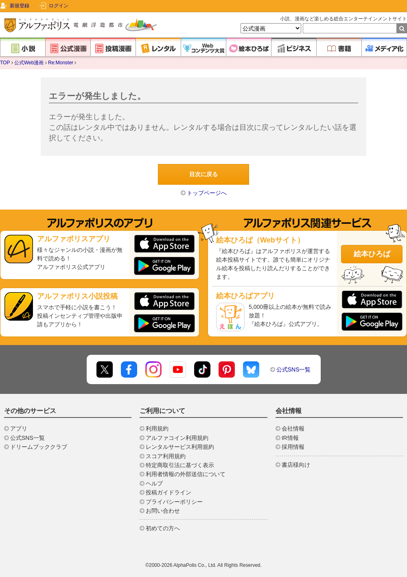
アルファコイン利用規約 (177, 438)
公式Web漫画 (29, 63)
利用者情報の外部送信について (185, 474)
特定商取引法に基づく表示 (180, 465)
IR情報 (290, 438)
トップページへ (207, 193)
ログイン (58, 6)
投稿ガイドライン (168, 492)
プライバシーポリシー (174, 501)
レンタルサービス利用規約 (180, 447)
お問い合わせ (163, 510)
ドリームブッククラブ (38, 447)
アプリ (18, 428)
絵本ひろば (372, 254)
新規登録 (19, 6)
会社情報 (293, 428)
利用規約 (157, 428)
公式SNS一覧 (293, 369)
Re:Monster (60, 63)
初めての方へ (163, 528)
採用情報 (293, 447)
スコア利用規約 (166, 456)
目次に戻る (203, 174)
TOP (5, 63)
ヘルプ (154, 483)
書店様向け (296, 464)
